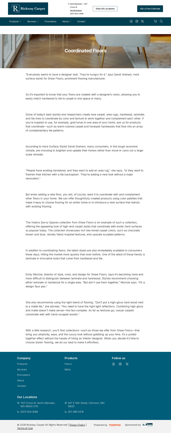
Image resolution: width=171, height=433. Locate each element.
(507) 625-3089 (76, 14)
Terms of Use (25, 428)
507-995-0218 (75, 411)
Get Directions (76, 10)
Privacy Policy (77, 424)
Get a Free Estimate (150, 8)
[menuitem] (15, 21)
